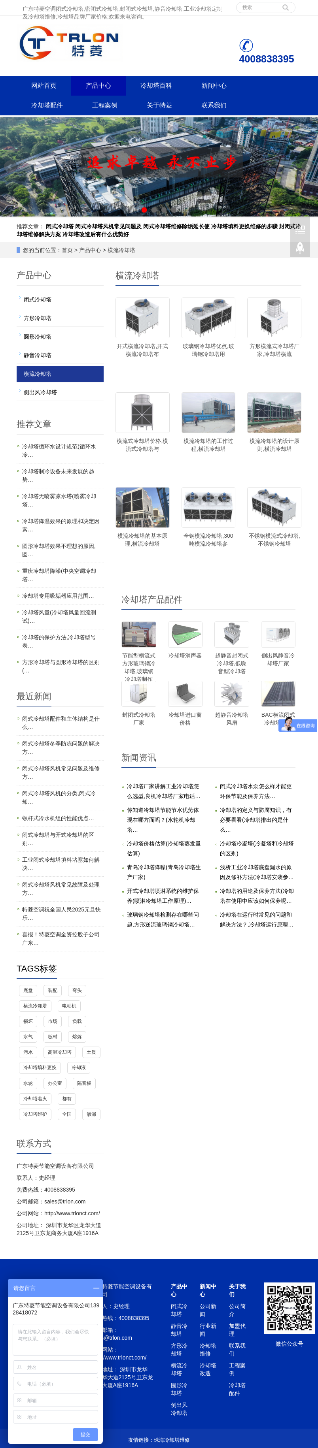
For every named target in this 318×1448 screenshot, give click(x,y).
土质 (91, 1052)
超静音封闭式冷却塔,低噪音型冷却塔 (231, 663)
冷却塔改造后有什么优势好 (95, 234)
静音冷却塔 (37, 355)
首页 (67, 250)
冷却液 (79, 1067)
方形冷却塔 (37, 318)
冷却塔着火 (35, 1099)
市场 (52, 1021)
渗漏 (91, 1114)
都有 (67, 1099)
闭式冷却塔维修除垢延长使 (176, 226)
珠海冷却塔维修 (172, 1440)
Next (307, 166)
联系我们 (214, 105)
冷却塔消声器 (185, 655)
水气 (28, 1036)
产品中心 (98, 85)
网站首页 (44, 85)
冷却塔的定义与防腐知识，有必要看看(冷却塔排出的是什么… (256, 820)
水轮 (28, 1083)
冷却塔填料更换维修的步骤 (244, 226)
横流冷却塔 (121, 250)
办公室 (55, 1083)
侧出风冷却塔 (40, 392)
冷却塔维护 (35, 1114)
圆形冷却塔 (37, 336)
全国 (67, 1114)
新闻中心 (214, 85)
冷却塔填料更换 (40, 1067)
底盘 (28, 990)
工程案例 (104, 105)
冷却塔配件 (47, 105)
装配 (52, 990)
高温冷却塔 (60, 1052)
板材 (52, 1036)
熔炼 (77, 1036)
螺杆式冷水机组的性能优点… (58, 818)
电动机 (69, 1006)
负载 (77, 1021)
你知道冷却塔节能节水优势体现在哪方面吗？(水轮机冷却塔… (163, 820)
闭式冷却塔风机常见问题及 (108, 226)
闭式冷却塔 (60, 226)
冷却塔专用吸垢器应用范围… (58, 596)
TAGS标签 (37, 968)
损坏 (28, 1021)
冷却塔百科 (156, 85)
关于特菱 (159, 105)
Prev (10, 166)
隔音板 (84, 1083)
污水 (28, 1052)
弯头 (77, 990)
